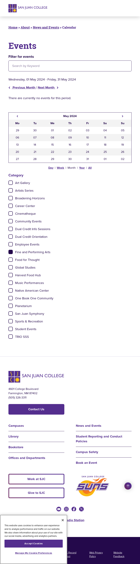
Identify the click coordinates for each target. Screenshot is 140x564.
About (25, 27)
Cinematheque (25, 213)
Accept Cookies (33, 543)
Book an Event (86, 462)
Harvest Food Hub (28, 275)
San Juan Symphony (29, 313)
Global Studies (25, 267)
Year (82, 168)
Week (60, 168)
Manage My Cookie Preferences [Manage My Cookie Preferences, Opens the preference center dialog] (33, 553)
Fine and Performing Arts (32, 252)
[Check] (10, 183)
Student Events (25, 329)
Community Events (28, 221)
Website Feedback (118, 554)
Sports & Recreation (29, 321)
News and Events (46, 27)
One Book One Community (34, 298)
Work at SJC (36, 479)
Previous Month (22, 87)
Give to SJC (36, 492)
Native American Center (32, 290)
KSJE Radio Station (70, 520)
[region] (33, 539)
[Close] (63, 520)
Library (13, 436)
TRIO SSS (22, 336)
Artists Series (24, 190)
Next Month (48, 87)
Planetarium (23, 306)
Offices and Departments (26, 458)
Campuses (16, 425)
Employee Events (27, 244)
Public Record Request (68, 554)
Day (50, 168)
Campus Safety (87, 452)
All (90, 168)
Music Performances (29, 283)
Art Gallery (22, 183)
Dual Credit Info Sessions (32, 229)
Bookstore (15, 447)
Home (13, 27)
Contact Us (36, 409)
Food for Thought (27, 259)
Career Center (25, 206)
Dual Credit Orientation (31, 236)
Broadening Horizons (30, 198)
